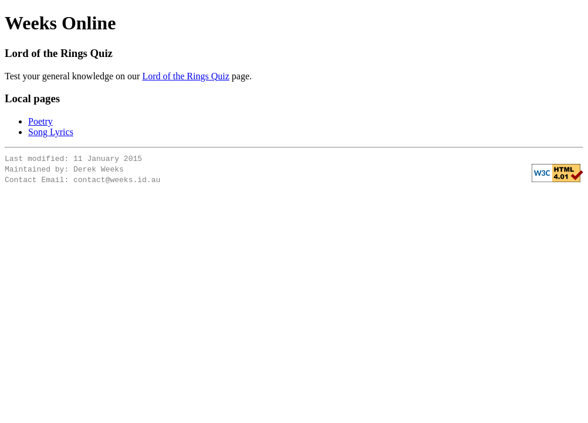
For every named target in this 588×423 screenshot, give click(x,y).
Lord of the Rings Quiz (185, 76)
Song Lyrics (50, 132)
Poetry (40, 121)
